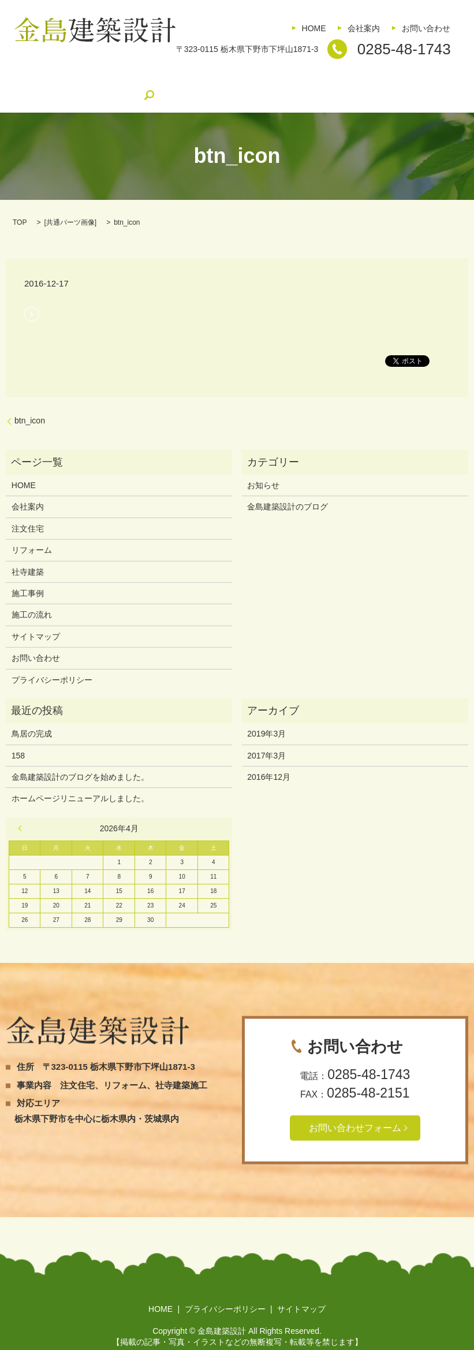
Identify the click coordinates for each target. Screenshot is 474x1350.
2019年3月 (266, 715)
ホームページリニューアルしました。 (80, 781)
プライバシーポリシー (52, 662)
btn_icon (29, 403)
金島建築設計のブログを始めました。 (80, 759)
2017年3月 (266, 737)
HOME (314, 28)
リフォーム (112, 78)
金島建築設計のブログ (356, 78)
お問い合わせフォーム (355, 1109)
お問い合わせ (426, 28)
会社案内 (364, 28)
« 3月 (22, 810)
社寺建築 (168, 78)
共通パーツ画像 (70, 204)
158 (18, 737)
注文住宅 (57, 78)
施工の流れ (276, 78)
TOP (20, 204)
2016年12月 (268, 759)
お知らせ (263, 467)
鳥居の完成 (32, 715)
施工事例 (220, 78)
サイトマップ (36, 618)
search (424, 78)
